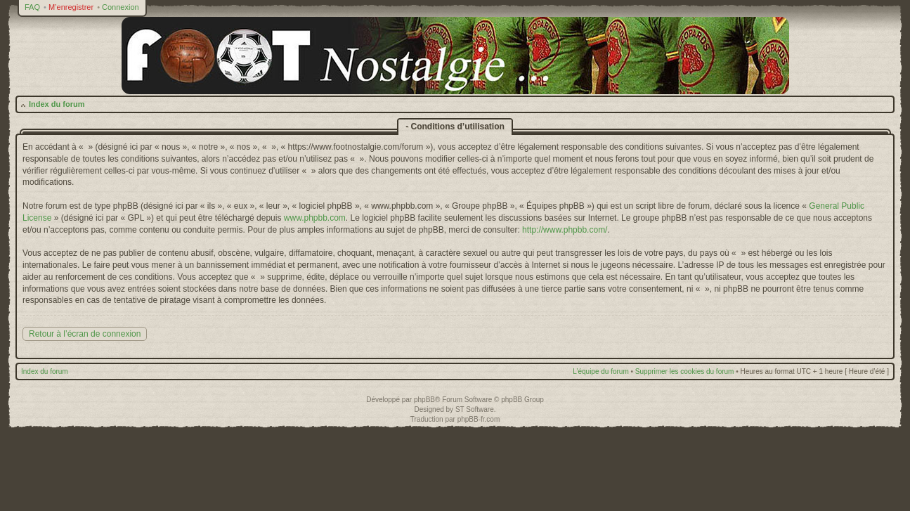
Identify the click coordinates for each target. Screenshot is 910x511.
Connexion (120, 7)
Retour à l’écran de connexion (85, 334)
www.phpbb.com (315, 218)
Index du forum (56, 104)
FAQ (32, 7)
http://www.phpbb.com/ (564, 230)
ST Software (474, 409)
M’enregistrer (70, 7)
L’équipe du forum (601, 371)
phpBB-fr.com (478, 419)
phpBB (424, 399)
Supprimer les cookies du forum (684, 371)
